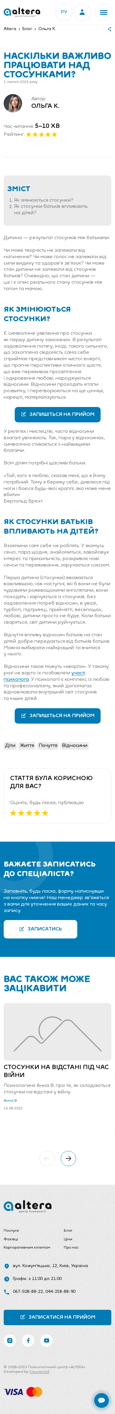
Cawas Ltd (39, 1372)
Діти (10, 745)
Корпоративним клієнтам (27, 1248)
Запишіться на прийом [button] (57, 414)
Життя (27, 745)
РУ (64, 12)
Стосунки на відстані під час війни (56, 1071)
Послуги (11, 1231)
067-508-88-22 (28, 1292)
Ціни (68, 1239)
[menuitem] (28, 1231)
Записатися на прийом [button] (57, 1317)
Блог (68, 1231)
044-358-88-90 (60, 1292)
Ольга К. (45, 106)
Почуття (48, 745)
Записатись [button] (40, 929)
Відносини (74, 745)
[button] (103, 12)
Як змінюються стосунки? (43, 200)
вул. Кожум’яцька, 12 (35, 1266)
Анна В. (11, 1101)
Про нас (71, 1248)
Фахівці (11, 1239)
